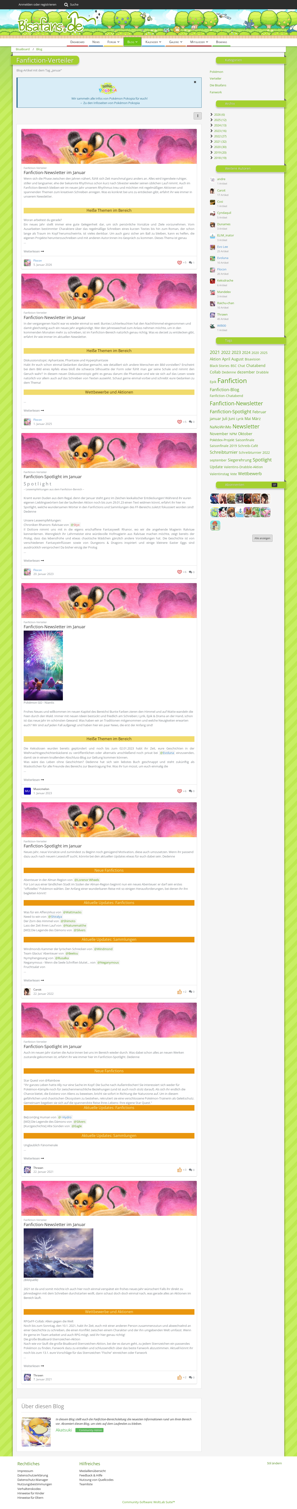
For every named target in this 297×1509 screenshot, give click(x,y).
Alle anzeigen (262, 538)
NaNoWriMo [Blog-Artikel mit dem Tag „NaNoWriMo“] (220, 427)
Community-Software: (148, 1502)
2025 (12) (218, 120)
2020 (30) (218, 147)
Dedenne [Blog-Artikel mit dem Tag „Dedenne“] (229, 372)
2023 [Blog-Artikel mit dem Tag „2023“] (236, 352)
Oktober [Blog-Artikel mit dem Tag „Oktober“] (245, 433)
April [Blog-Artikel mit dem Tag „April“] (226, 359)
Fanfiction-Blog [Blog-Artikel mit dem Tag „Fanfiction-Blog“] (224, 389)
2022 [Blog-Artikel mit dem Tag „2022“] (225, 352)
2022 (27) (218, 136)
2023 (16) (218, 131)
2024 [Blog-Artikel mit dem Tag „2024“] (246, 352)
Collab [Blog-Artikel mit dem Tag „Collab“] (215, 372)
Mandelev (224, 292)
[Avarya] (248, 498)
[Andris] (240, 498)
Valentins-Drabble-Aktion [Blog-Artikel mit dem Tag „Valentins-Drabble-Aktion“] (243, 467)
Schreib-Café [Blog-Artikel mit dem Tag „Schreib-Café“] (248, 446)
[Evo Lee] (248, 512)
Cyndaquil (224, 213)
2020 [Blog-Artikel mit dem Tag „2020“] (255, 352)
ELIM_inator (225, 235)
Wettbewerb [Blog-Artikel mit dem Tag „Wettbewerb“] (250, 473)
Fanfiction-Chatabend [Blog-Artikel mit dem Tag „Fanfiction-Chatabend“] (226, 395)
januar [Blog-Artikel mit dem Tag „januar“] (215, 418)
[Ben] (257, 498)
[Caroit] (265, 498)
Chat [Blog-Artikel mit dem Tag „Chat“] (241, 365)
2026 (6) (217, 114)
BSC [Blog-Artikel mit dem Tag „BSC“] (234, 365)
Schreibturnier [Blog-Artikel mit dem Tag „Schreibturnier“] (224, 452)
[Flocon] (265, 512)
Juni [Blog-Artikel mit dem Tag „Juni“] (232, 418)
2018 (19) (218, 158)
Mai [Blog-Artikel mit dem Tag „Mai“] (248, 418)
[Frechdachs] (215, 525)
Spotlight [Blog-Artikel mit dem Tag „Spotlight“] (262, 460)
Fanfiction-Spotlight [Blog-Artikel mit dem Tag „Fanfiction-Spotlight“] (230, 411)
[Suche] (71, 4)
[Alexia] (223, 498)
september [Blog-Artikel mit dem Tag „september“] (218, 460)
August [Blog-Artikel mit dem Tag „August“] (237, 359)
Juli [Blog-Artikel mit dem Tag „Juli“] (224, 418)
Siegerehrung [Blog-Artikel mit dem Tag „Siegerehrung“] (240, 460)
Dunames (223, 224)
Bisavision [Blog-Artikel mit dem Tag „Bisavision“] (252, 359)
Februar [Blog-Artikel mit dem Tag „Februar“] (259, 411)
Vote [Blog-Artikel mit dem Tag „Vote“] (233, 474)
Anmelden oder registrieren (37, 4)
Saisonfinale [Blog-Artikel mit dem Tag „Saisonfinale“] (245, 440)
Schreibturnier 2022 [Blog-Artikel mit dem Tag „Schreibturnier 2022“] (254, 452)
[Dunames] (232, 512)
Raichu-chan (225, 303)
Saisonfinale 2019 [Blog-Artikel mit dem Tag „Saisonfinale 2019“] (223, 446)
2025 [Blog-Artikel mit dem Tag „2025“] (264, 352)
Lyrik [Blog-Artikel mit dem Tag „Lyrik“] (239, 419)
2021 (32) (218, 141)
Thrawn (222, 314)
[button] (195, 82)
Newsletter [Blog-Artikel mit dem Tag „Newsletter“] (245, 426)
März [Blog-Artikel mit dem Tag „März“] (256, 418)
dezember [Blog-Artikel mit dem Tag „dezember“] (246, 372)
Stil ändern (274, 1463)
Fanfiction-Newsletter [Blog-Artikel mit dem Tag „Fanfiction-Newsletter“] (236, 403)
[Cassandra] (215, 512)
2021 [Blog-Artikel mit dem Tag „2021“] (215, 352)
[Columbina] (223, 512)
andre (221, 179)
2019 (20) (218, 152)
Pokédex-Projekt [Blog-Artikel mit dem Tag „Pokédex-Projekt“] (222, 440)
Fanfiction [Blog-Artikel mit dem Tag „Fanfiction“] (232, 380)
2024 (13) (218, 125)
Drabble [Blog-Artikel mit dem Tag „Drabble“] (262, 372)
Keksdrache (225, 280)
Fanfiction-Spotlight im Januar (53, 476)
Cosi (220, 201)
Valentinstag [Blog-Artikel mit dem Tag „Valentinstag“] (219, 474)
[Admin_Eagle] (215, 498)
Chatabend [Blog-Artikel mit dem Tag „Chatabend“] (255, 365)
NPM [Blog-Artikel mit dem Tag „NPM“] (233, 434)
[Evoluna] (257, 512)
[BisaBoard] (148, 23)
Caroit (221, 190)
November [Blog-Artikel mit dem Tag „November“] (219, 433)
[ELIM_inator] (240, 512)
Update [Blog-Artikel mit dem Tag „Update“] (216, 466)
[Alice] (232, 498)
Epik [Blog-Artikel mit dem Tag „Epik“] (213, 382)
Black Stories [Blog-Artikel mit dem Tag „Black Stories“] (219, 365)
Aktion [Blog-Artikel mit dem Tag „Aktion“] (215, 359)
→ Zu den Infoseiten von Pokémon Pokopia (110, 103)
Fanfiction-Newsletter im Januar (54, 172)
